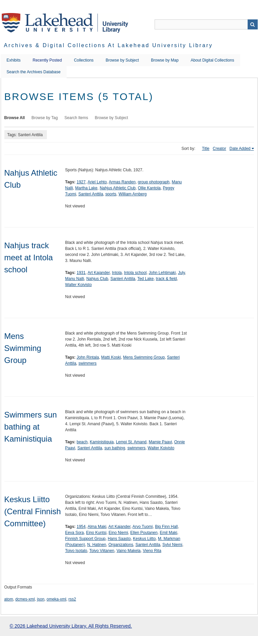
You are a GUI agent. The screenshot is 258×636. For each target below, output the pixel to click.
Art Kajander (99, 272)
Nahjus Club (97, 278)
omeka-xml (56, 599)
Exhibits (14, 60)
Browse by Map (165, 60)
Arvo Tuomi (143, 526)
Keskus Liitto (144, 538)
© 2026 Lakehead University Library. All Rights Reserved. (71, 626)
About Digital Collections (212, 60)
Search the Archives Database (34, 72)
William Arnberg (132, 194)
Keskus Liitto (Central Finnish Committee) (32, 511)
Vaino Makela (128, 550)
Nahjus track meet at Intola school (28, 257)
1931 (81, 272)
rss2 (72, 599)
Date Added (240, 148)
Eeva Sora (74, 532)
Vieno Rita (152, 550)
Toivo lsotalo (76, 550)
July (181, 272)
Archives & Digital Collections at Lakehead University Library (108, 45)
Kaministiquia (101, 442)
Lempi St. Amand (131, 442)
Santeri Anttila (90, 194)
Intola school (135, 272)
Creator (219, 148)
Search (253, 24)
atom (8, 599)
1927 (81, 182)
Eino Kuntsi (96, 532)
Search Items (76, 117)
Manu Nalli (74, 278)
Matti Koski (111, 357)
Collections (84, 60)
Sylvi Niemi (172, 544)
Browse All (14, 117)
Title (205, 148)
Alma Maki (97, 526)
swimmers (88, 363)
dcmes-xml (25, 599)
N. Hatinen (96, 544)
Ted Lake (145, 278)
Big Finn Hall (166, 526)
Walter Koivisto (78, 284)
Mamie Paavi (160, 442)
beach (82, 442)
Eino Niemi (118, 532)
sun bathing (114, 448)
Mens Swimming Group (22, 348)
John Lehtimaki (162, 272)
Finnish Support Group (85, 538)
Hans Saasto (119, 538)
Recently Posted (47, 60)
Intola (116, 272)
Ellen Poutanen (143, 532)
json (41, 599)
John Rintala (88, 357)
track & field (166, 278)
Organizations (120, 544)
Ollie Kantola (149, 188)
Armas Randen (122, 182)
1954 (81, 526)
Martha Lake (86, 188)
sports (110, 194)
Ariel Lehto (97, 182)
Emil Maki (168, 532)
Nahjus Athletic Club (118, 188)
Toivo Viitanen (101, 550)
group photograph (154, 182)
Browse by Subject (122, 60)
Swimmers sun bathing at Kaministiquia (30, 426)
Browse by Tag (44, 117)
